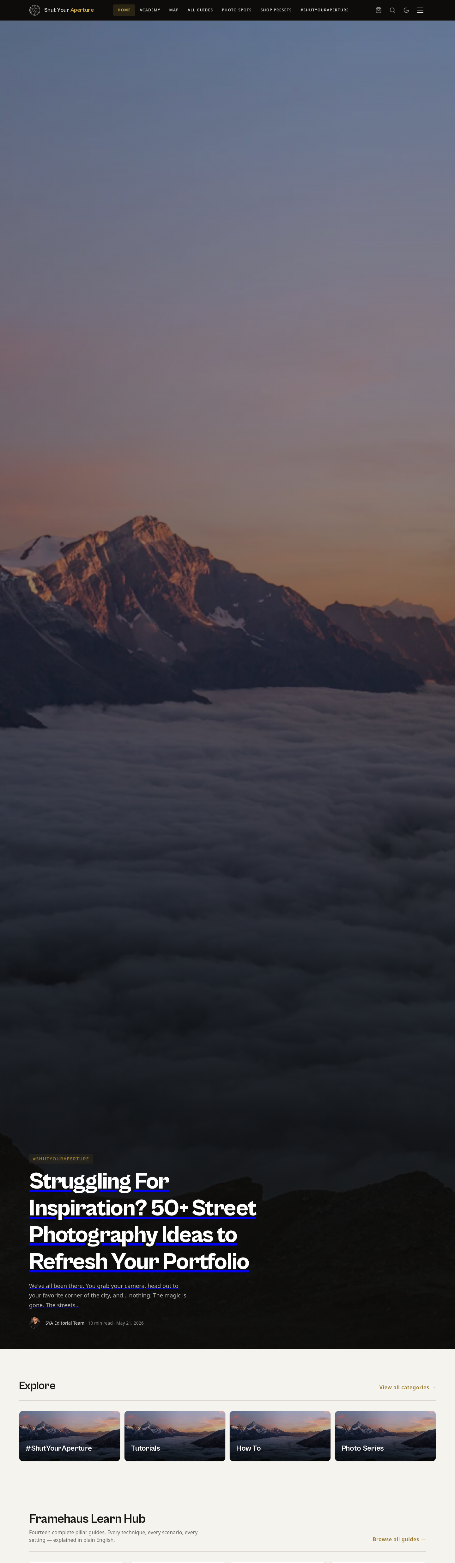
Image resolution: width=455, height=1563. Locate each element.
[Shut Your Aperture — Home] (61, 10)
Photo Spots (237, 10)
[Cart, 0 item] (378, 10)
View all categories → (407, 1387)
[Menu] (420, 10)
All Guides (200, 10)
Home (124, 10)
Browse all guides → (399, 1539)
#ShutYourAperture (324, 10)
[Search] (392, 10)
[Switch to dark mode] (406, 10)
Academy (150, 10)
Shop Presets (276, 10)
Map (174, 10)
